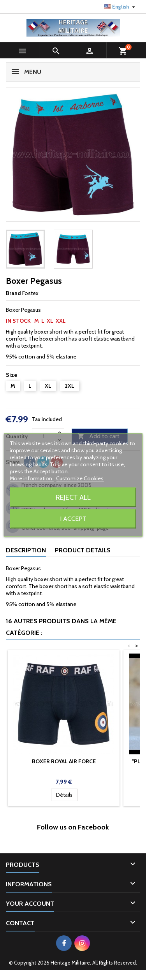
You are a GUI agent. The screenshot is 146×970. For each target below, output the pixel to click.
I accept (73, 518)
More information (31, 478)
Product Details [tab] (83, 550)
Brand (13, 293)
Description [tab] (26, 550)
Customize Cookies (80, 478)
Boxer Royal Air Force (64, 761)
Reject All (73, 497)
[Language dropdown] (120, 6)
